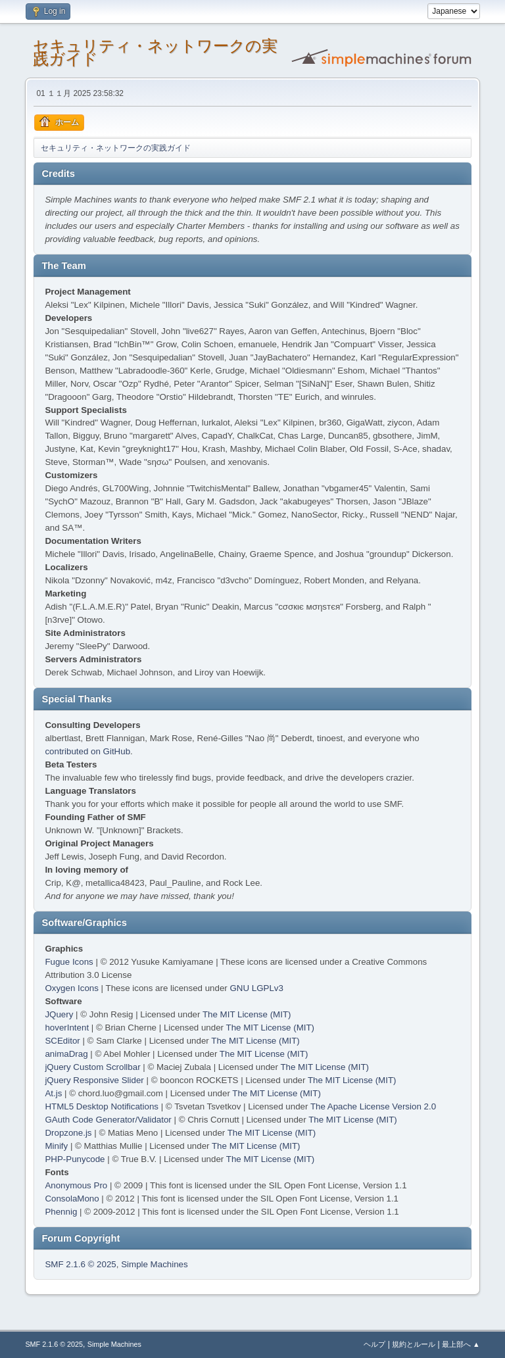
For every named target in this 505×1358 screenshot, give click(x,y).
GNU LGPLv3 (256, 988)
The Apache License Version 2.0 (373, 1106)
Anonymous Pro (76, 1185)
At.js (53, 1093)
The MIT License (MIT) (247, 1014)
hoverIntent (67, 1027)
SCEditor (62, 1041)
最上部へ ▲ (461, 1344)
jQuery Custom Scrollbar (92, 1067)
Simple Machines (154, 1264)
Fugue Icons (69, 962)
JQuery (59, 1014)
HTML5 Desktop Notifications (101, 1106)
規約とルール (413, 1344)
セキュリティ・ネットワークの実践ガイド (155, 52)
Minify (56, 1146)
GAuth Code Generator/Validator (108, 1120)
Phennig (61, 1212)
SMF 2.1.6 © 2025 (80, 1264)
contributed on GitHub (87, 751)
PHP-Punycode (75, 1159)
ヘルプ (374, 1344)
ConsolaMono (72, 1198)
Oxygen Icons (72, 988)
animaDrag (66, 1054)
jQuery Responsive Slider (94, 1080)
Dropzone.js (68, 1133)
